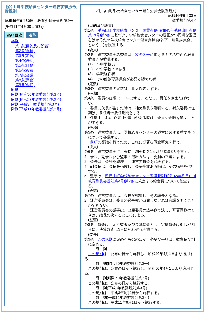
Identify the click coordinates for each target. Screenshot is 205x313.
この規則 (105, 239)
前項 (94, 142)
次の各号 (142, 54)
